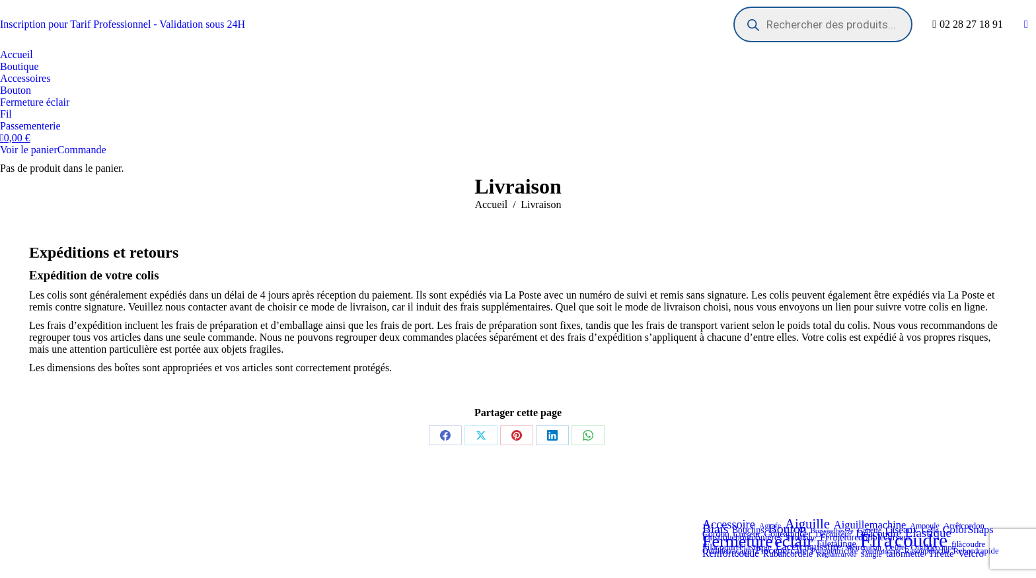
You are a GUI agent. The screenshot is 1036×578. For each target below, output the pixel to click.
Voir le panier (28, 149)
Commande (81, 149)
